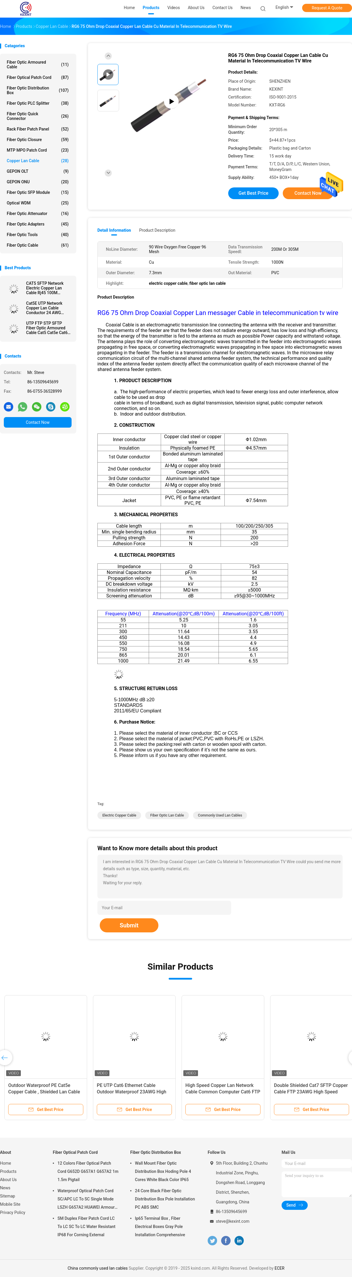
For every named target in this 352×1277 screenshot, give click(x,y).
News (5, 1187)
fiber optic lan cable (167, 815)
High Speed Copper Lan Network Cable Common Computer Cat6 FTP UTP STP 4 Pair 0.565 (222, 1092)
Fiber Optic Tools (38, 235)
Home (5, 1163)
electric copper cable (119, 815)
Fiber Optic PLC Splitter (38, 103)
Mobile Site (10, 1204)
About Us (8, 1179)
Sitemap (7, 1196)
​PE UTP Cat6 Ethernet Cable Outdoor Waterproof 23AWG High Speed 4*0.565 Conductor (131, 1092)
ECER (280, 1268)
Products (8, 1171)
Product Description (157, 230)
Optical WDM (38, 203)
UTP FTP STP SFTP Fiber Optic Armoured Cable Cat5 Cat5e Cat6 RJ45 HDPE (46, 328)
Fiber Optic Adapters (38, 224)
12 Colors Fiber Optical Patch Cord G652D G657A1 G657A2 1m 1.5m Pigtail (88, 1171)
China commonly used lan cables (97, 1268)
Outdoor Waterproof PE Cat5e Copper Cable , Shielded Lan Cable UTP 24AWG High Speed (44, 1092)
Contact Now (38, 422)
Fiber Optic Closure (38, 140)
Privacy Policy (12, 1212)
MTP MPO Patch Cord (38, 150)
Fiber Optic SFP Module (38, 192)
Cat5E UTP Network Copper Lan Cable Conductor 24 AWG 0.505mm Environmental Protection (48, 308)
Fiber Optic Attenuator (38, 213)
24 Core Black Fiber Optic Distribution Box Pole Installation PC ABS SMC (165, 1199)
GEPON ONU (38, 182)
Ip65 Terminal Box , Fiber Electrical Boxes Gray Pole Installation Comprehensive (160, 1226)
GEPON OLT (38, 171)
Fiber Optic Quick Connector (38, 116)
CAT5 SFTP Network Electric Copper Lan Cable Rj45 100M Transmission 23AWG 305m (46, 288)
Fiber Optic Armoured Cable (38, 64)
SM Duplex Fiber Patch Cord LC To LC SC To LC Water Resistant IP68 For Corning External (86, 1226)
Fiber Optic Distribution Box (38, 90)
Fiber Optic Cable (38, 245)
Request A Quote (327, 8)
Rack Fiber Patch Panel (38, 129)
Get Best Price (253, 193)
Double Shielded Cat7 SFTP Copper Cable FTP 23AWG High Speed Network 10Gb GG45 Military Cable (311, 1092)
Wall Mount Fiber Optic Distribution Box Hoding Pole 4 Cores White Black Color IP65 (163, 1171)
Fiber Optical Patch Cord (38, 77)
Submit (129, 925)
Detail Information (114, 230)
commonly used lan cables (220, 815)
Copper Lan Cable (38, 161)
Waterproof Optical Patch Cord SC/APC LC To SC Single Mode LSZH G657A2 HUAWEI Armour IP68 (86, 1199)
